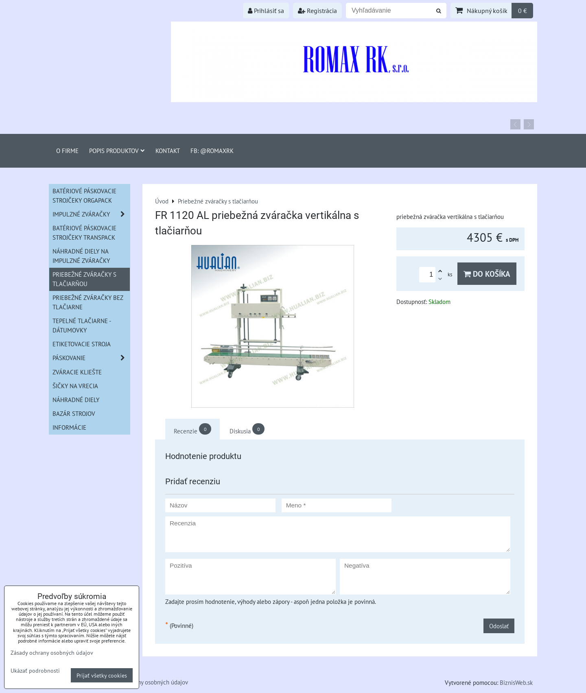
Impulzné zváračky (91, 214)
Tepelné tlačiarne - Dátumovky (81, 325)
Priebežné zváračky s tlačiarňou (84, 279)
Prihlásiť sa (266, 11)
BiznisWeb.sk (516, 682)
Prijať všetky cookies (102, 675)
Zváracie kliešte (77, 372)
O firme (67, 150)
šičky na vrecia (75, 386)
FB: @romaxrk (212, 150)
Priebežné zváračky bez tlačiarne (87, 302)
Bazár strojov (73, 413)
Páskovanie (91, 358)
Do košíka (487, 274)
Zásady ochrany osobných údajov (146, 682)
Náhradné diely (75, 400)
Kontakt (167, 150)
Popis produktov (117, 150)
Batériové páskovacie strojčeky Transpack (84, 232)
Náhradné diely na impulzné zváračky (81, 256)
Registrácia (317, 11)
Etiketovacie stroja (81, 344)
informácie (69, 427)
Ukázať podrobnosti (35, 670)
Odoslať (499, 626)
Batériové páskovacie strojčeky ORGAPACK (84, 195)
